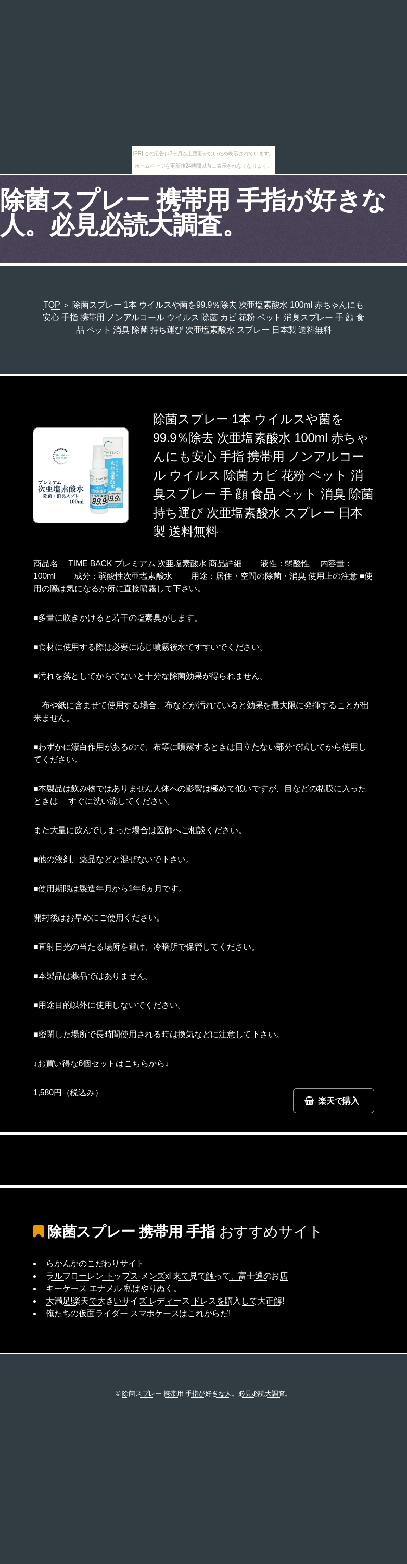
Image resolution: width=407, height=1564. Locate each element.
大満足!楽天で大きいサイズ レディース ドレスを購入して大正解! (165, 1300)
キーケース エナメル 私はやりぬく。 (114, 1288)
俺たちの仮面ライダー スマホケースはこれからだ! (138, 1313)
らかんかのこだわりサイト (95, 1263)
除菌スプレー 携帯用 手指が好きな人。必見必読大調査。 (193, 212)
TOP (51, 304)
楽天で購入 (338, 1100)
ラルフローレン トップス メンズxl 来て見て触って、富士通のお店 (167, 1275)
